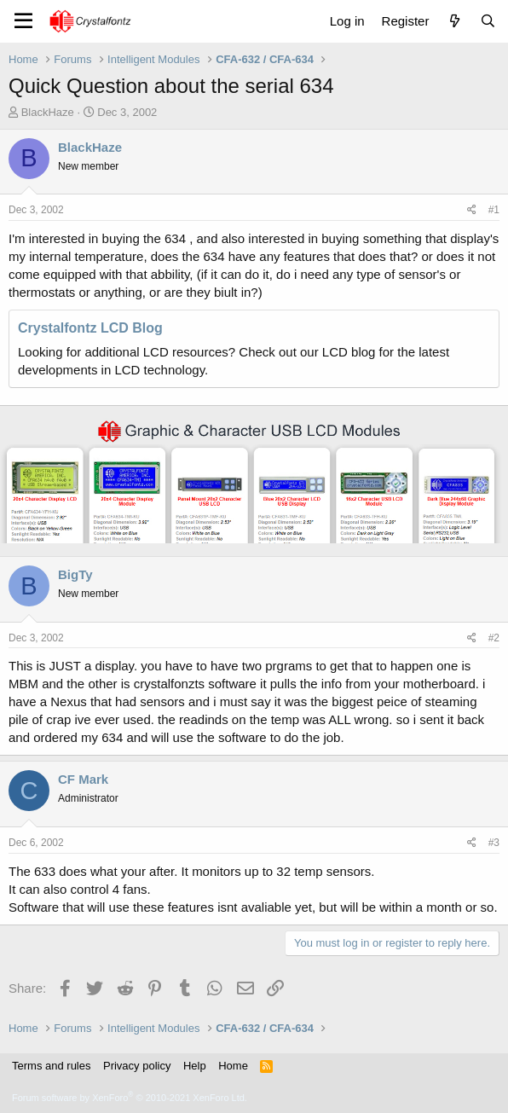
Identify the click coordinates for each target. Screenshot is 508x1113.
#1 (493, 210)
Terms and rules (51, 1065)
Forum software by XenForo (129, 1098)
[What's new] (453, 21)
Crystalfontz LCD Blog (90, 328)
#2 (493, 638)
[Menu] (23, 21)
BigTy (75, 574)
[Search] (488, 21)
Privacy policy (136, 1065)
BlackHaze (47, 112)
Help (194, 1065)
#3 (493, 843)
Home (233, 1065)
